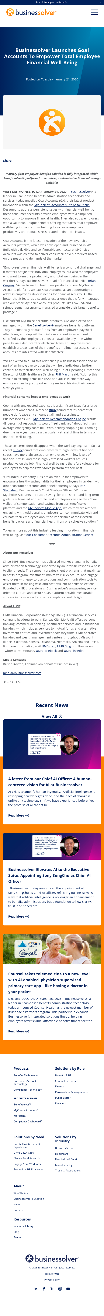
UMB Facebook (46, 651)
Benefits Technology (26, 1075)
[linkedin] (36, 1289)
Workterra (20, 1116)
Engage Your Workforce (28, 1164)
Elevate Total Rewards (27, 1158)
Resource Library (24, 1226)
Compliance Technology (28, 1089)
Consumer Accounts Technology (25, 1082)
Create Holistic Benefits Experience (27, 1145)
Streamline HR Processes (28, 1169)
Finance (59, 1086)
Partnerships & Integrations (71, 1092)
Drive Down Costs (24, 1152)
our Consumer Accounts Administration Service (60, 535)
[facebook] (44, 1289)
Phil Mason (63, 374)
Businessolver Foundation (29, 1199)
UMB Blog (64, 646)
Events (17, 1237)
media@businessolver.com (22, 673)
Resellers (60, 1103)
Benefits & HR (63, 1075)
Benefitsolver (22, 1104)
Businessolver (80, 192)
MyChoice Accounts (26, 1110)
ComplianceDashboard (28, 1121)
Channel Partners (65, 1081)
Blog (16, 1232)
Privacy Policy (52, 1279)
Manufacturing (64, 1165)
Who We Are (21, 1193)
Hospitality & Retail (66, 1159)
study (52, 410)
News (17, 1204)
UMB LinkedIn (74, 651)
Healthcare (61, 1154)
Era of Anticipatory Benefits (52, 2)
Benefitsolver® (43, 325)
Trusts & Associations (68, 1170)
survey (17, 450)
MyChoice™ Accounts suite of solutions (62, 205)
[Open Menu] (94, 12)
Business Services (65, 1148)
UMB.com (48, 646)
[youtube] (68, 1289)
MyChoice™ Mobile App (45, 508)
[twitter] (52, 1289)
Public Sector (62, 1097)
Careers (18, 1210)
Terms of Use (52, 1273)
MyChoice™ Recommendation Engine (59, 419)
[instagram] (60, 1289)
